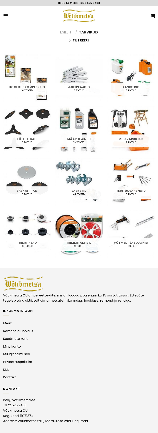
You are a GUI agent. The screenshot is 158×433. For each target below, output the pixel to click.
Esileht (66, 32)
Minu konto (12, 346)
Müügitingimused (16, 354)
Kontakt (9, 377)
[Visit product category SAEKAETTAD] (27, 182)
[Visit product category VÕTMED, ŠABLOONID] (131, 234)
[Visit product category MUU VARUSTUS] (131, 130)
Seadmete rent (15, 338)
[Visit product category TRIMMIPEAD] (27, 234)
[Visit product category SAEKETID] (79, 182)
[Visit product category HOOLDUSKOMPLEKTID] (27, 78)
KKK (6, 369)
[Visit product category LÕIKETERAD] (27, 130)
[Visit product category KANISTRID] (131, 78)
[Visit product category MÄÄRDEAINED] (79, 130)
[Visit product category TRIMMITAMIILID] (79, 234)
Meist (7, 323)
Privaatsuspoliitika (17, 361)
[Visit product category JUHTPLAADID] (79, 78)
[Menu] (5, 15)
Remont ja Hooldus (18, 331)
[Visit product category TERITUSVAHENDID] (131, 182)
